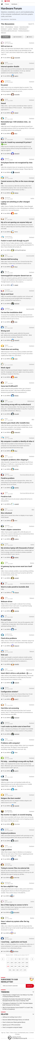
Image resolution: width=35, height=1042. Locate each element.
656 (10, 970)
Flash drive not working (9, 349)
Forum (7, 4)
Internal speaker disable (10, 66)
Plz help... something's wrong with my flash (17, 761)
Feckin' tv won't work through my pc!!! (15, 241)
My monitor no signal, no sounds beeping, (16, 815)
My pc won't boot (7, 294)
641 (16, 966)
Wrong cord (5, 331)
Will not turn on (6, 46)
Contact (32, 1032)
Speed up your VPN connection (11, 1025)
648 (27, 966)
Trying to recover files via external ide (15, 868)
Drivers (16, 27)
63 (15, 959)
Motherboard (23, 29)
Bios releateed (6, 513)
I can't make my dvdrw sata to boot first (15, 726)
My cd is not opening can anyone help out (16, 222)
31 (12, 959)
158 (19, 959)
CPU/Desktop (9, 27)
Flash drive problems (9, 638)
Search (31, 24)
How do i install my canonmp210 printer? (16, 142)
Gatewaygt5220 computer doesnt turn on (16, 276)
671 (21, 970)
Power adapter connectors (11, 530)
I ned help (4, 780)
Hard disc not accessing (10, 708)
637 (23, 962)
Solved (29, 36)
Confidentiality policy (23, 1032)
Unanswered (17, 36)
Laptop (10, 29)
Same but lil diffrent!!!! (9, 386)
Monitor (15, 29)
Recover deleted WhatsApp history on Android (16, 1019)
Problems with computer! (10, 743)
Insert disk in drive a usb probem (13, 673)
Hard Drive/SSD (24, 27)
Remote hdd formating (9, 259)
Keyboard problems (8, 833)
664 (14, 970)
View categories (5, 19)
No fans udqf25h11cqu (9, 886)
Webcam (3, 32)
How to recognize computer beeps (12, 1027)
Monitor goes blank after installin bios (15, 423)
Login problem (6, 850)
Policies (18, 1034)
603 (12, 962)
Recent (5, 36)
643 (23, 966)
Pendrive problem (7, 478)
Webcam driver (6, 601)
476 (27, 959)
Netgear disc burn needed (10, 798)
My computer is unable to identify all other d (17, 441)
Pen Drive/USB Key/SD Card (9, 30)
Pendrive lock (6, 497)
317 (23, 959)
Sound (3, 103)
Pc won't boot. (6, 620)
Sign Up (3, 1032)
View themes (13, 19)
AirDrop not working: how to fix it (12, 1017)
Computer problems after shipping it (14, 460)
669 (17, 970)
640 (12, 966)
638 (27, 962)
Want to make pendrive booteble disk (15, 587)
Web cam (4, 655)
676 (25, 970)
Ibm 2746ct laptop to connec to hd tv (14, 905)
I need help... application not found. (14, 942)
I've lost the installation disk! (11, 312)
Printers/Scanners (23, 30)
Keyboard (4, 29)
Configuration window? (9, 692)
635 (16, 962)
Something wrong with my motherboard (16, 404)
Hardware (14, 4)
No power (4, 85)
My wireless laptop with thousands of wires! (17, 548)
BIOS (2, 27)
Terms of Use (13, 1032)
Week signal (5, 368)
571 (8, 962)
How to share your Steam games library (14, 1022)
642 (19, 966)
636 (19, 962)
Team (7, 1032)
